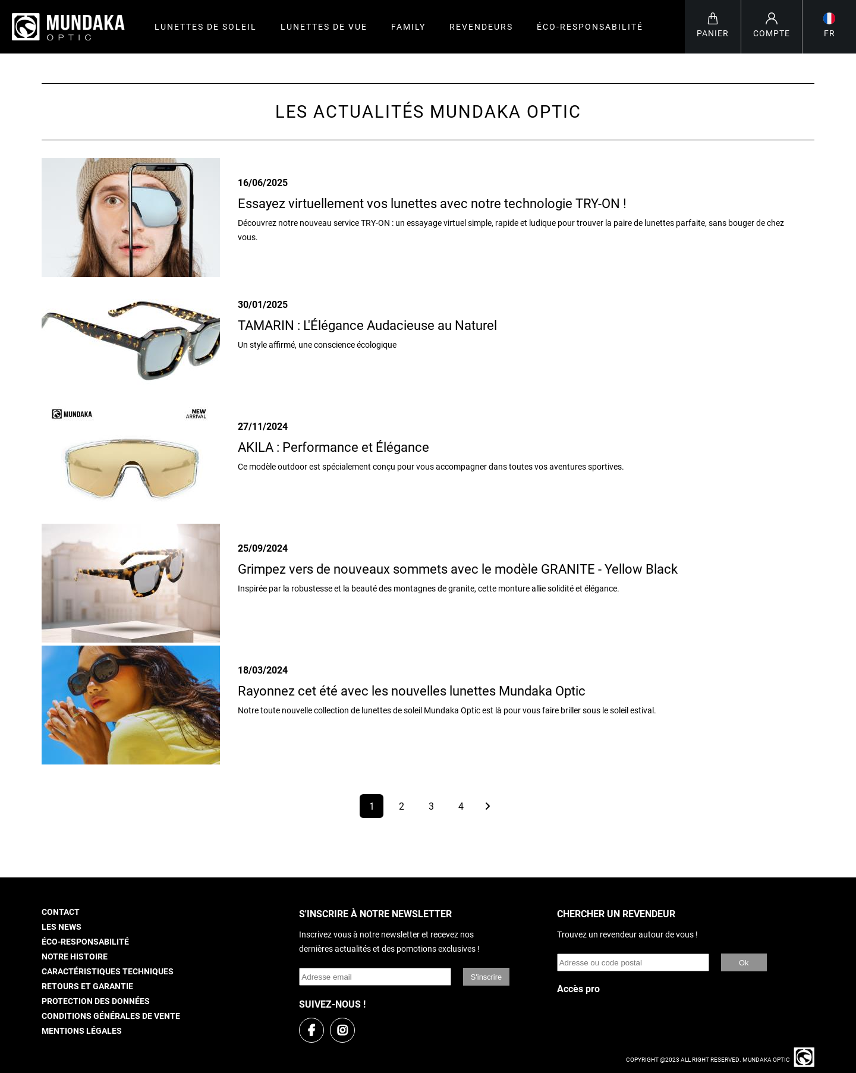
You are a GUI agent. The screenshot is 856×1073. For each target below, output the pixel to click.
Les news (61, 927)
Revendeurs (481, 27)
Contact (61, 912)
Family (408, 27)
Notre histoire (75, 957)
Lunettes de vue (324, 27)
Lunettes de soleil (206, 27)
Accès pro (578, 989)
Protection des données (96, 1001)
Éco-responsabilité (590, 27)
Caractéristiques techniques (108, 972)
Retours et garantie (87, 986)
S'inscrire (486, 977)
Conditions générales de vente (111, 1016)
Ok (743, 962)
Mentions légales (82, 1031)
